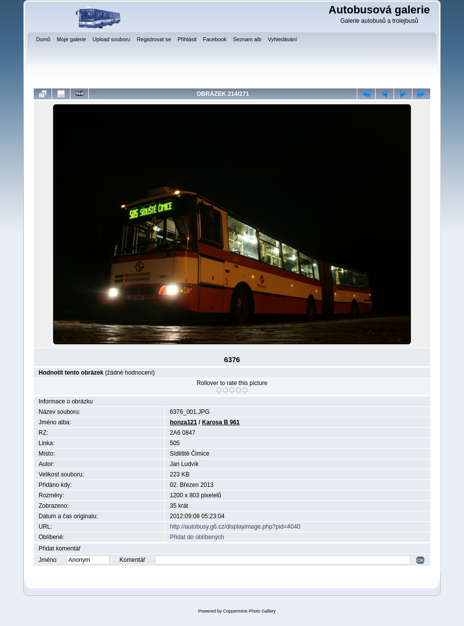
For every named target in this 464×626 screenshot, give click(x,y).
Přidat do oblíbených (197, 537)
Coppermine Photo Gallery (249, 611)
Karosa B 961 (221, 422)
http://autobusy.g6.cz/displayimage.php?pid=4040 (235, 526)
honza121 (183, 422)
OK (420, 560)
